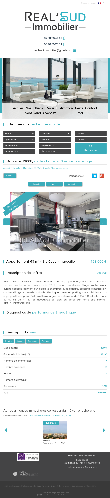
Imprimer (54, 184)
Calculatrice (73, 184)
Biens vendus (37, 114)
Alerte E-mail (85, 114)
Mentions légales (56, 486)
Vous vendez (54, 114)
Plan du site (46, 486)
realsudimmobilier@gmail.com (53, 50)
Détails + (19, 341)
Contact (99, 114)
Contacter (37, 184)
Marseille (16, 168)
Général (8, 341)
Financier (46, 341)
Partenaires (75, 486)
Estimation (69, 114)
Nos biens (22, 114)
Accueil (10, 114)
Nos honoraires (66, 486)
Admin (82, 486)
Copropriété (33, 341)
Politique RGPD (91, 486)
